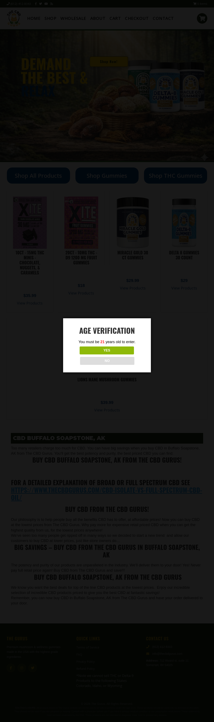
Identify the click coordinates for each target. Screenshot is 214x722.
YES (88, 355)
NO (125, 355)
